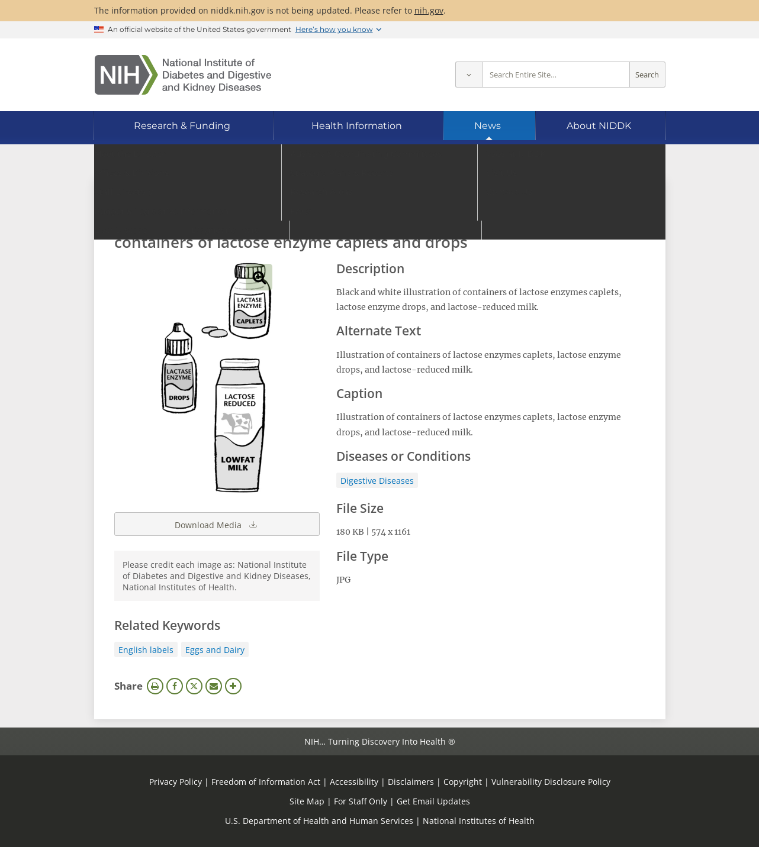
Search (647, 75)
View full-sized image (259, 277)
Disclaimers (411, 781)
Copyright (462, 781)
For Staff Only (360, 801)
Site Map (307, 801)
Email (213, 686)
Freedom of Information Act (265, 781)
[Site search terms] (556, 75)
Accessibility (354, 781)
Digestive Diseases (377, 480)
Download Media (217, 524)
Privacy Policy (175, 781)
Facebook (174, 686)
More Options (233, 686)
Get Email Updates (433, 801)
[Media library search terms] (362, 209)
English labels (145, 649)
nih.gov (428, 10)
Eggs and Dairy (215, 649)
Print (155, 686)
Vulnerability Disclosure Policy (550, 781)
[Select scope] (468, 75)
